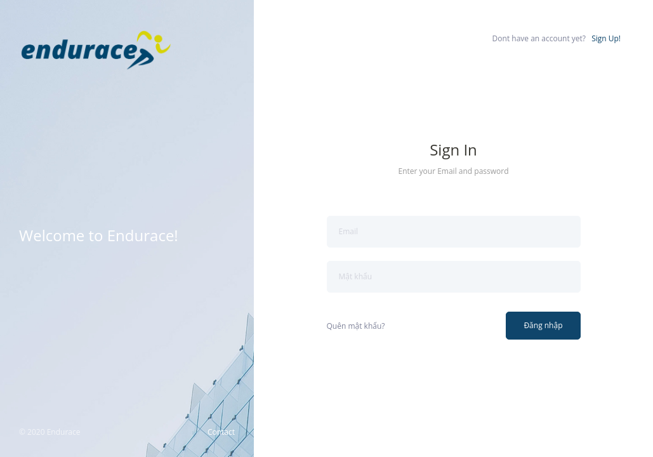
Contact (221, 432)
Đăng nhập (543, 325)
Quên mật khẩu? (356, 326)
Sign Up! (606, 38)
